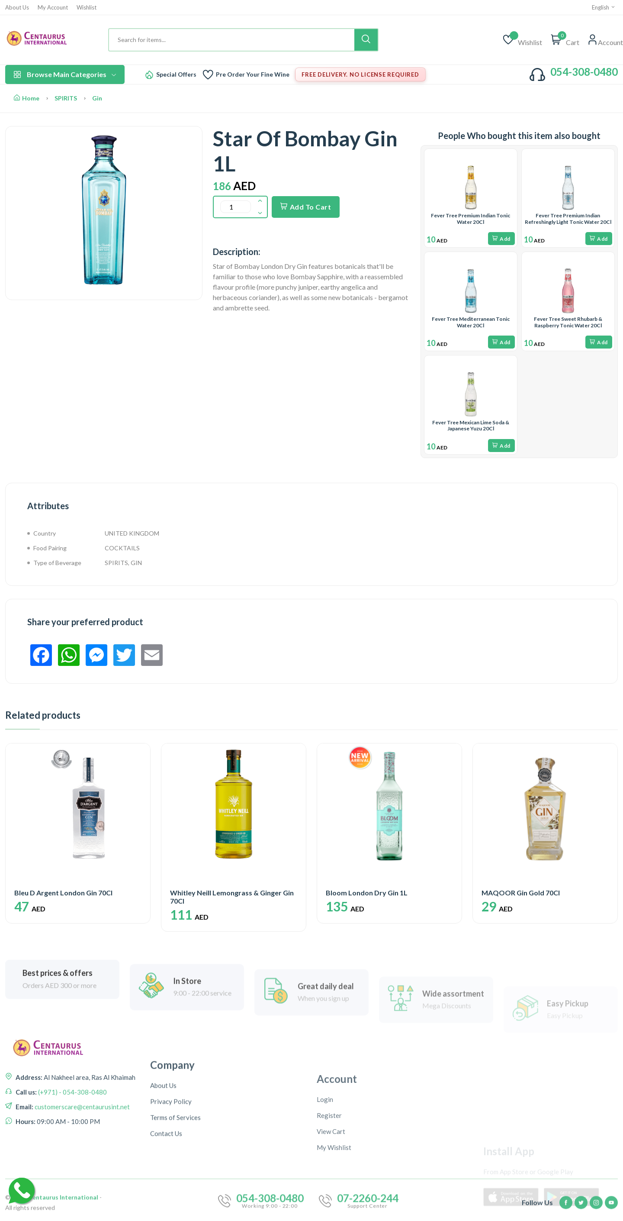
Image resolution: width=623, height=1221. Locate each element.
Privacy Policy (171, 1188)
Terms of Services (175, 1204)
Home (26, 98)
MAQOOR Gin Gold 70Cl (521, 892)
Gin (97, 98)
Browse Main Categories (65, 74)
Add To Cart (305, 207)
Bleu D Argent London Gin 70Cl (63, 892)
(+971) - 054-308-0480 (72, 1141)
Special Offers (176, 74)
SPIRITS (66, 98)
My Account (53, 7)
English (604, 7)
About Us (17, 7)
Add (501, 239)
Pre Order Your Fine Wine (252, 74)
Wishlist (86, 7)
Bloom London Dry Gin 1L (367, 892)
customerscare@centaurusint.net (81, 1156)
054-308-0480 (584, 71)
